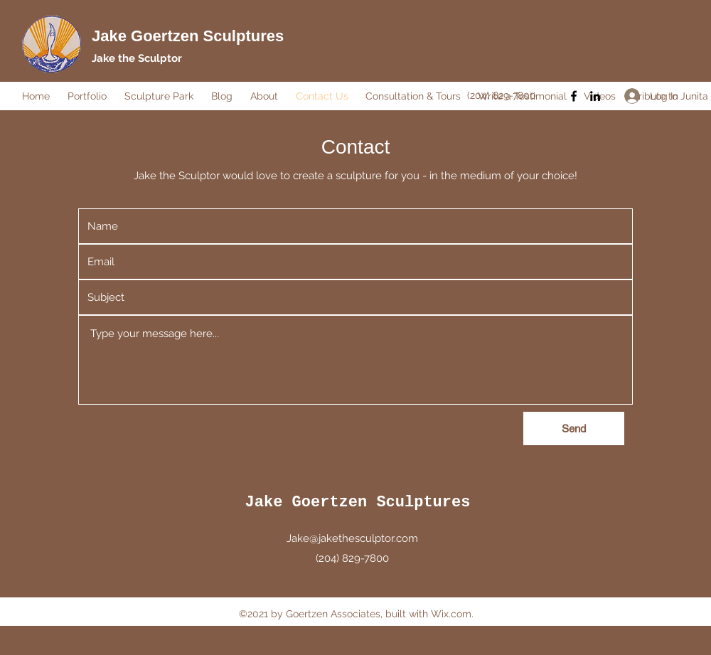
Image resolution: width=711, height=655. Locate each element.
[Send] (573, 428)
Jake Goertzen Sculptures (188, 36)
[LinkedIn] (595, 96)
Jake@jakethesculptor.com (352, 538)
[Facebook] (574, 96)
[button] (88, 96)
